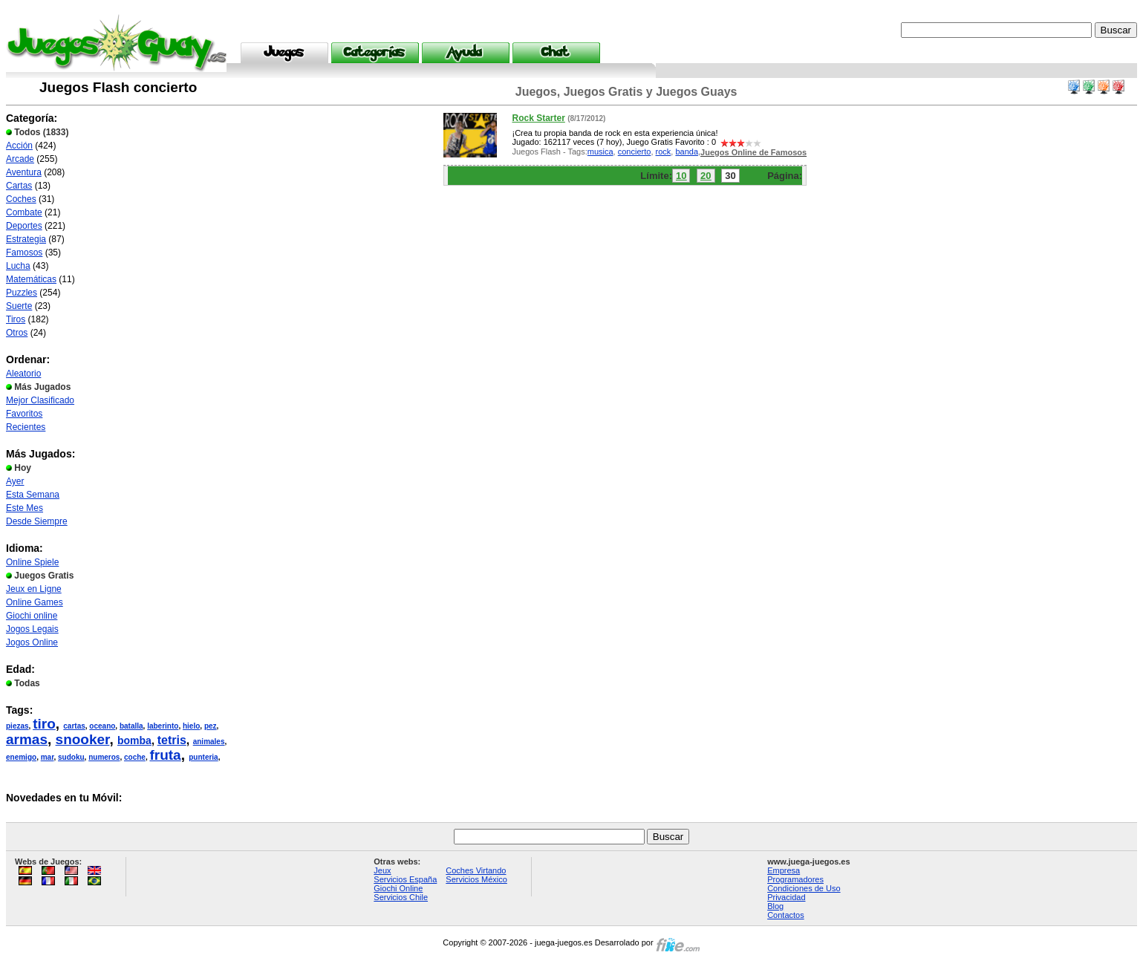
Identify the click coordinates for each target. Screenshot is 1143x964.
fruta (164, 755)
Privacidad (786, 897)
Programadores (795, 879)
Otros (16, 333)
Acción (19, 145)
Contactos (785, 915)
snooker (83, 739)
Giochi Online (398, 888)
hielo (191, 726)
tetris (171, 740)
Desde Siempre (37, 521)
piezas (17, 726)
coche (135, 757)
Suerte (19, 306)
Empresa (783, 870)
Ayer (15, 481)
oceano (102, 726)
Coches (21, 199)
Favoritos (24, 413)
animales (209, 741)
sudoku (71, 757)
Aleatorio (23, 373)
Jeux (382, 870)
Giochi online (31, 615)
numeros (104, 757)
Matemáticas (31, 279)
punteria (203, 757)
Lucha (18, 266)
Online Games (34, 602)
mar (47, 757)
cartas (74, 726)
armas (27, 739)
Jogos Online (32, 642)
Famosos (24, 252)
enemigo (21, 757)
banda (686, 151)
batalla (131, 726)
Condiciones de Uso (803, 888)
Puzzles (21, 292)
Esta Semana (32, 494)
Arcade (20, 159)
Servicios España (405, 879)
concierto (634, 151)
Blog (775, 906)
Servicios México (476, 879)
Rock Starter (538, 118)
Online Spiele (32, 562)
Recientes (25, 427)
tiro (44, 724)
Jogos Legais (32, 629)
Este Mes (24, 508)
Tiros (15, 319)
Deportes (24, 226)
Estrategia (26, 239)
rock (663, 151)
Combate (24, 212)
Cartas (19, 185)
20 (705, 175)
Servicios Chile (401, 897)
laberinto (162, 726)
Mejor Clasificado (40, 400)
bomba (134, 740)
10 (681, 175)
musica (600, 151)
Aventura (24, 172)
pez (210, 726)
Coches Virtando (476, 870)
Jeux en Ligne (34, 589)
